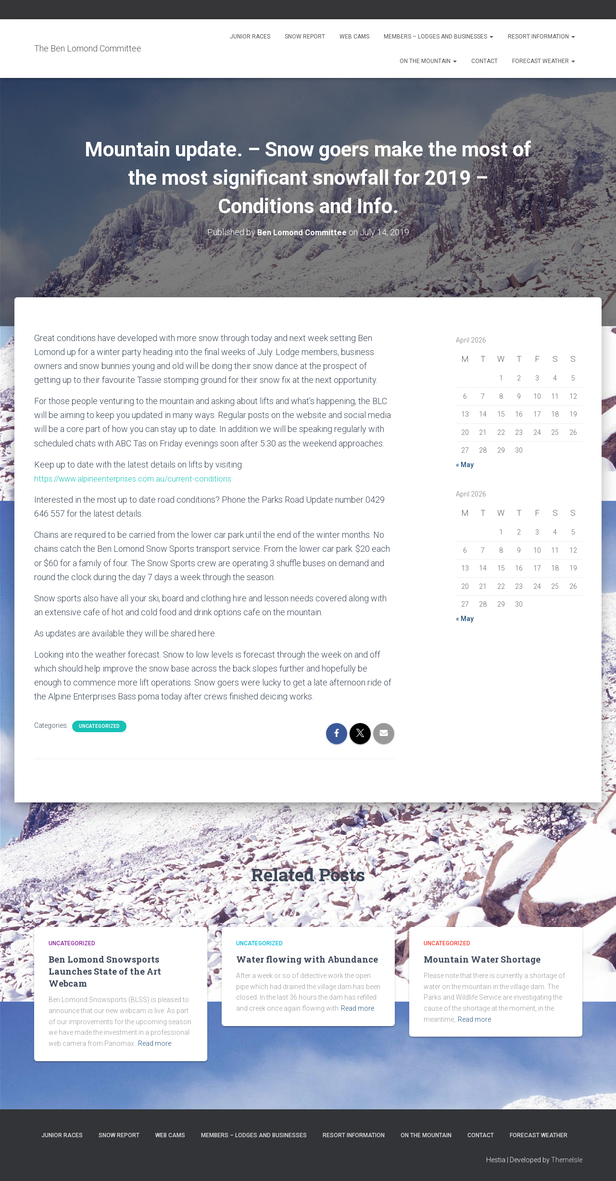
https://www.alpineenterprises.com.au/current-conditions (140, 478)
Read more (154, 1043)
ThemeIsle (566, 1159)
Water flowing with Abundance (307, 959)
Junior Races (250, 36)
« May (465, 465)
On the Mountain (428, 61)
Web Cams (354, 36)
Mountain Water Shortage (482, 959)
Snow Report (305, 36)
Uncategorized (99, 725)
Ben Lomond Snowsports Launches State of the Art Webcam (105, 971)
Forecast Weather (543, 61)
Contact (484, 61)
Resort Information (541, 36)
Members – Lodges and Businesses (438, 36)
